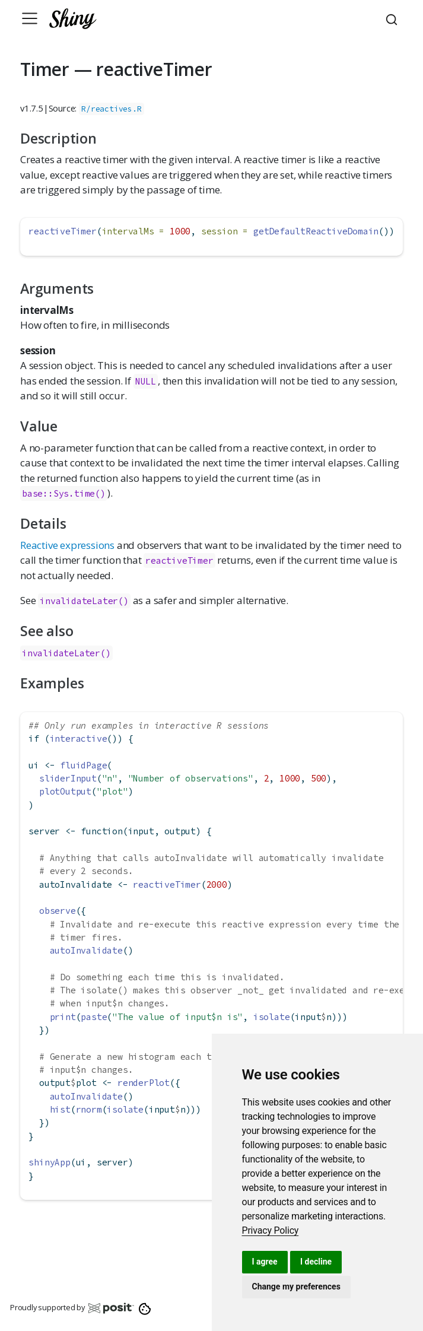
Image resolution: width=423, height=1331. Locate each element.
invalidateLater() (84, 600)
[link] (270, 1230)
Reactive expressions (67, 545)
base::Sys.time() (64, 493)
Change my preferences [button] (296, 1286)
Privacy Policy (270, 1230)
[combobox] (393, 18)
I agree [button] (265, 1261)
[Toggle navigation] (30, 18)
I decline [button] (316, 1261)
